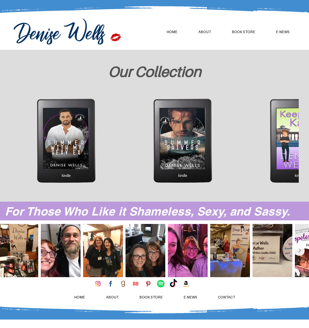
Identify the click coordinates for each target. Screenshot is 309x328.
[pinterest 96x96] (148, 284)
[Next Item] (299, 251)
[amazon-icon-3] (186, 284)
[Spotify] (161, 284)
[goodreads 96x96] (123, 284)
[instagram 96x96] (98, 284)
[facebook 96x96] (110, 284)
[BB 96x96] (136, 284)
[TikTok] (173, 284)
